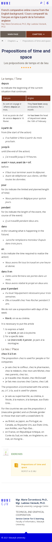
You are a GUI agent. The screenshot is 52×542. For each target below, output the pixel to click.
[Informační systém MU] (47, 3)
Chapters (37, 34)
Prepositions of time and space (34, 468)
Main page (13, 34)
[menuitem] (13, 34)
